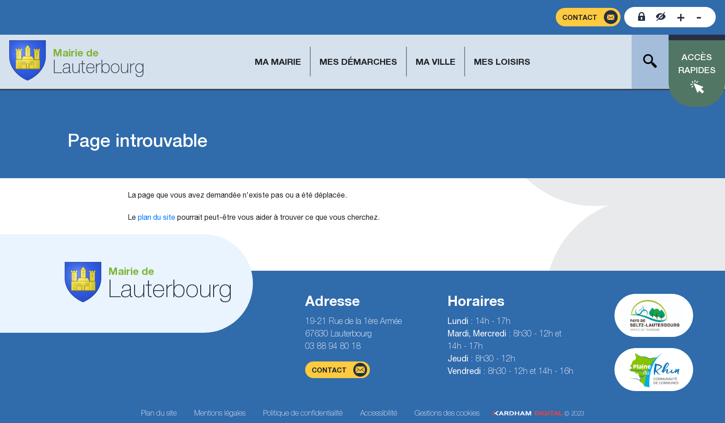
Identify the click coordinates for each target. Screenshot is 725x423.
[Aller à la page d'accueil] (76, 61)
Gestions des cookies (447, 413)
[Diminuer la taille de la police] (699, 17)
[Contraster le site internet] (660, 17)
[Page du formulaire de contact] (588, 17)
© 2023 (538, 413)
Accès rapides (697, 63)
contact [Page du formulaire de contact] (339, 370)
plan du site (156, 217)
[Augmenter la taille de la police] (680, 17)
